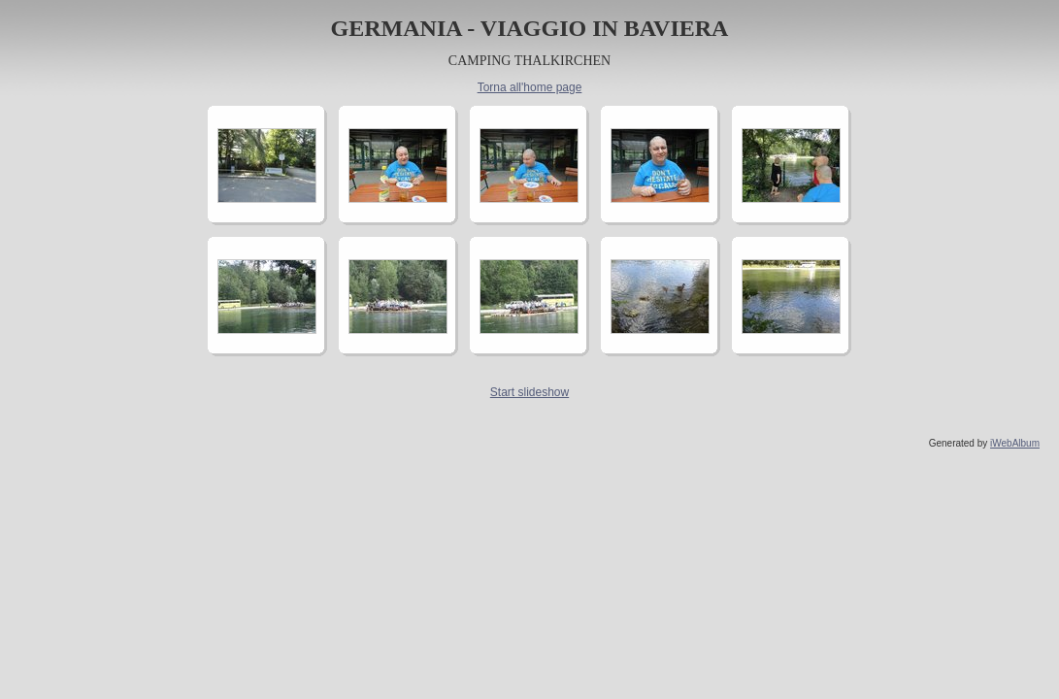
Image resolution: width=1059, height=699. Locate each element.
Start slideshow (529, 392)
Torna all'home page (530, 87)
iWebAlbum (1015, 443)
